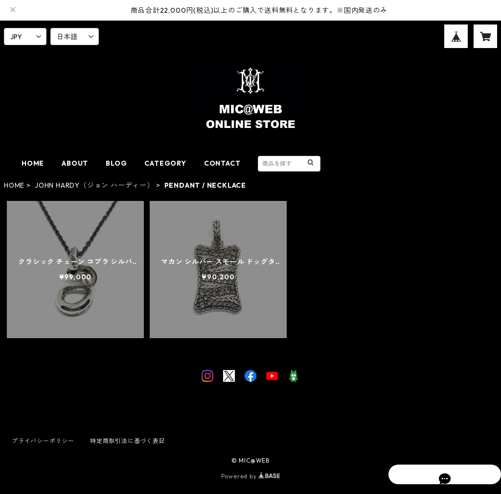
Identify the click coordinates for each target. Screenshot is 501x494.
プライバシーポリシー (43, 441)
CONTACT (222, 163)
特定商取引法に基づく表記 (127, 441)
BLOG (116, 163)
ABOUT (75, 163)
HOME (33, 163)
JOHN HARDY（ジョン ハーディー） (94, 185)
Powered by (250, 476)
